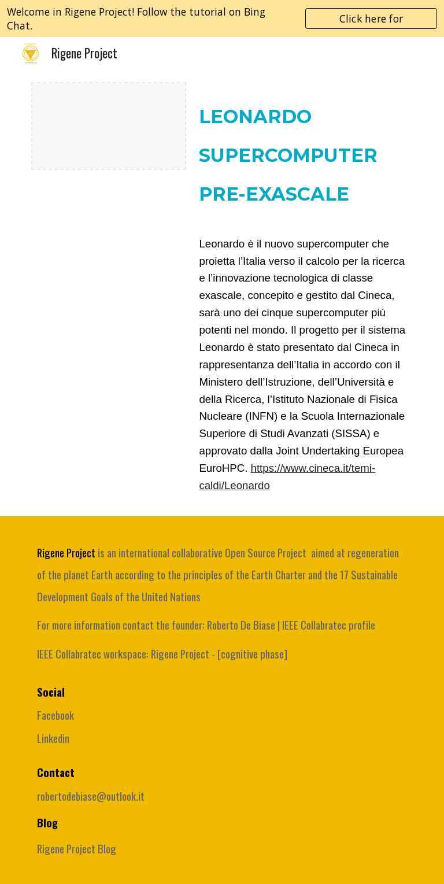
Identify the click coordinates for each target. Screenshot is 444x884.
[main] (302, 155)
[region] (222, 18)
